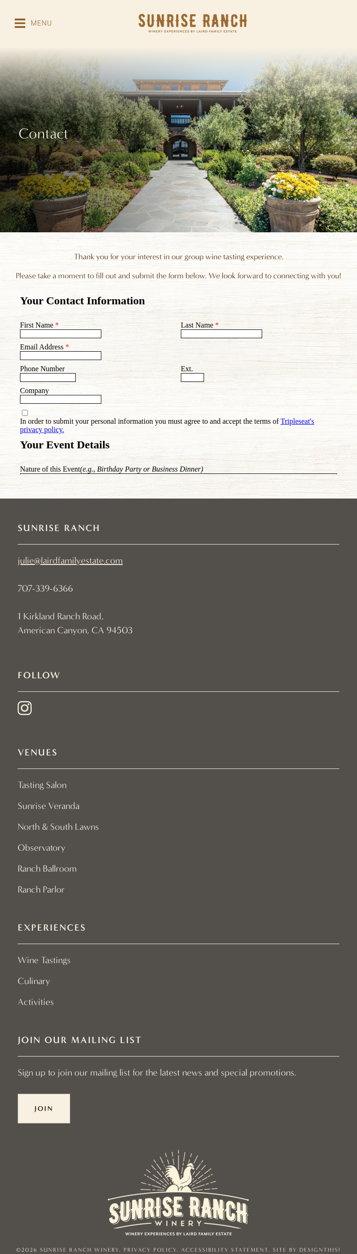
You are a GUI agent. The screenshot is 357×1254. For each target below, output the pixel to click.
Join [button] (43, 1108)
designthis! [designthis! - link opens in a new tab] (320, 1250)
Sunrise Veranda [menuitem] (48, 806)
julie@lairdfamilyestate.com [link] (70, 560)
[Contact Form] (178, 381)
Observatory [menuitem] (42, 847)
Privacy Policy (150, 1250)
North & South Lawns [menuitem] (58, 826)
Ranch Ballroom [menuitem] (47, 868)
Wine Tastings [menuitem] (44, 960)
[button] (33, 23)
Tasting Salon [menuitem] (42, 785)
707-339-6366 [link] (45, 588)
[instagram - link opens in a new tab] (25, 710)
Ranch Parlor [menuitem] (41, 889)
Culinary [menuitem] (34, 981)
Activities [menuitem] (36, 1002)
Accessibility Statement (224, 1250)
